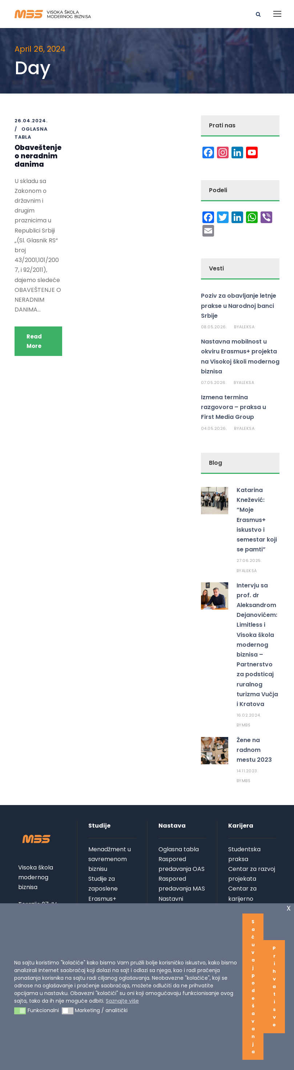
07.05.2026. (214, 382)
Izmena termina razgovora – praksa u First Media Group (233, 407)
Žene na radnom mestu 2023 (254, 750)
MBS (246, 725)
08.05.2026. (214, 327)
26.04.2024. (31, 120)
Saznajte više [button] (122, 1000)
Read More (34, 341)
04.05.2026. (214, 428)
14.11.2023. (247, 771)
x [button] (289, 908)
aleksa (246, 327)
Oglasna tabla (178, 849)
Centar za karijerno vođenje (242, 898)
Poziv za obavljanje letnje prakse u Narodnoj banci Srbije (238, 306)
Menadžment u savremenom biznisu (109, 859)
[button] (20, 1011)
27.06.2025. (249, 560)
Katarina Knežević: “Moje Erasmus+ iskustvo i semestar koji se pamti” (257, 520)
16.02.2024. (249, 715)
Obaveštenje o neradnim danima (38, 156)
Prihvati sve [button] (274, 986)
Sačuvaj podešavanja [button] (253, 987)
